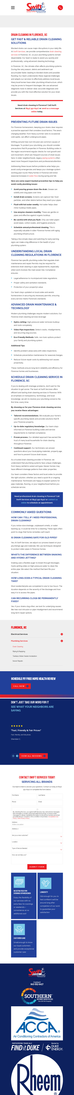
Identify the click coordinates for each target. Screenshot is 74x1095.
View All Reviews (33, 756)
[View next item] (17, 756)
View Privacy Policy (23, 818)
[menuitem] (35, 634)
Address (14, 822)
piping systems (48, 158)
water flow (33, 176)
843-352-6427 (37, 984)
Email (40, 802)
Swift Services (19, 51)
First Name (15, 795)
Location (14, 842)
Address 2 (15, 829)
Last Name (41, 795)
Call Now (20, 686)
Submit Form (37, 867)
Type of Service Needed (19, 848)
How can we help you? (19, 855)
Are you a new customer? (20, 835)
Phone (14, 802)
